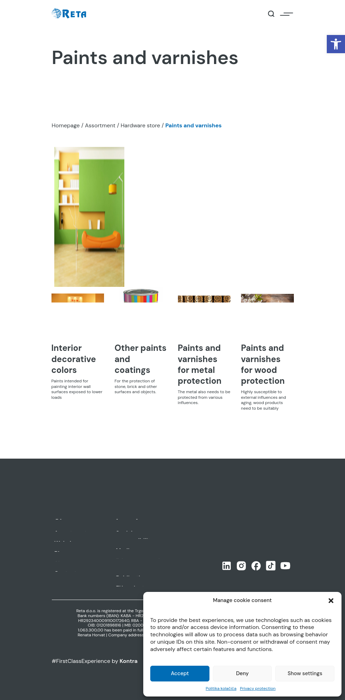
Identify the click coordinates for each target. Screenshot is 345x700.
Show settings (305, 673)
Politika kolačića (221, 688)
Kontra (129, 661)
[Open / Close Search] (271, 13)
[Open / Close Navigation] (286, 13)
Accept (180, 673)
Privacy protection (258, 688)
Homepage (66, 125)
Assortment (100, 125)
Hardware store (140, 125)
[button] (336, 44)
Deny (242, 673)
